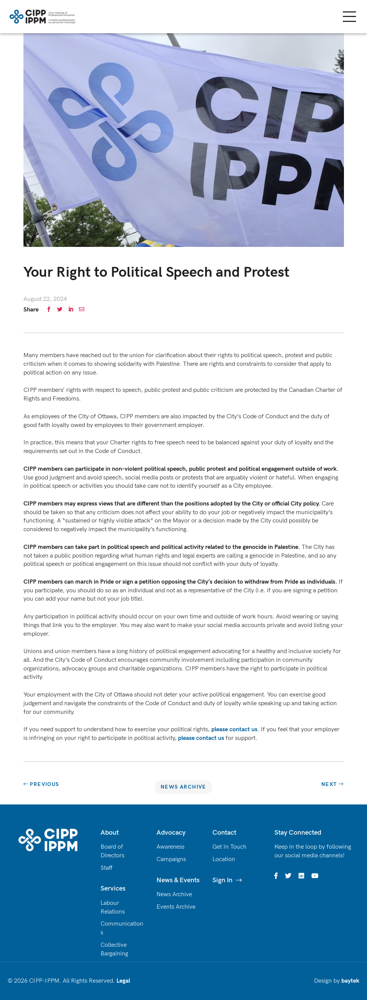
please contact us (234, 729)
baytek (350, 981)
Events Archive (175, 907)
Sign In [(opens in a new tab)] (222, 880)
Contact (224, 833)
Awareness (170, 847)
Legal (123, 981)
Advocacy (171, 833)
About (110, 833)
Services (113, 888)
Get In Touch (229, 847)
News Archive (183, 787)
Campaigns (171, 859)
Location (223, 859)
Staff (107, 868)
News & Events (178, 880)
